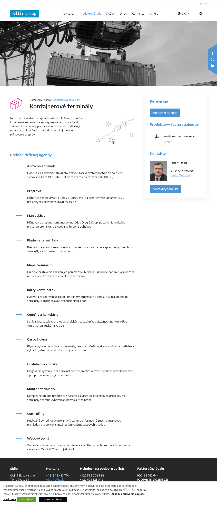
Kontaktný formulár (165, 189)
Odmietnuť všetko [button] (52, 499)
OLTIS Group (24, 13)
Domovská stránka (40, 99)
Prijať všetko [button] (26, 499)
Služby (110, 13)
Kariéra (153, 13)
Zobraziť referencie (164, 112)
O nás (123, 13)
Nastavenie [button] (9, 499)
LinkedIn (212, 65)
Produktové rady (90, 13)
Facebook (212, 53)
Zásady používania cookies (128, 493)
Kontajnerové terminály (179, 136)
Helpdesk (202, 3)
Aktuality (68, 13)
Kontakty (138, 13)
